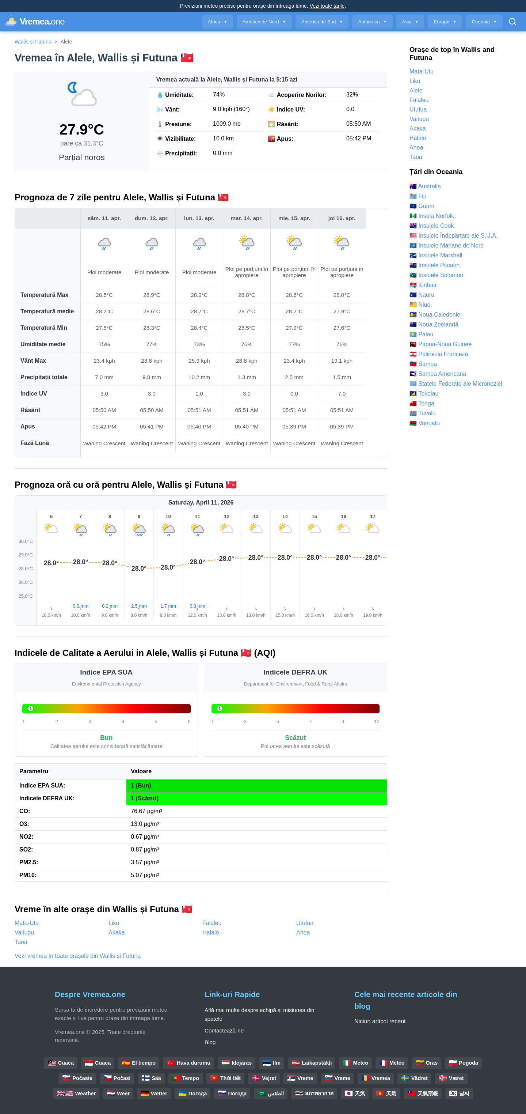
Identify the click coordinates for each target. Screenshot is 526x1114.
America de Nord (264, 21)
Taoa (21, 942)
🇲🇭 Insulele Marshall (435, 255)
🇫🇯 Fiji (417, 196)
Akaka (116, 932)
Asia (410, 21)
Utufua (304, 923)
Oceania (484, 21)
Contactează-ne (224, 1030)
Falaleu (211, 923)
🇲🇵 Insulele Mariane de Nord (446, 245)
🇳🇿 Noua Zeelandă (433, 324)
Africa (217, 21)
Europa (445, 21)
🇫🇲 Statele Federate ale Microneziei (455, 384)
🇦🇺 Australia (425, 186)
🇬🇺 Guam (421, 206)
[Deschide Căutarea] (512, 22)
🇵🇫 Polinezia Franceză (438, 354)
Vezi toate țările (327, 6)
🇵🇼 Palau (421, 334)
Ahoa (303, 932)
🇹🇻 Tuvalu (422, 413)
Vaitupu (24, 932)
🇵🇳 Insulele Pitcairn (434, 265)
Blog (210, 1042)
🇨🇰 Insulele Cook (431, 226)
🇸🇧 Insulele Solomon (436, 275)
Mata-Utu (27, 923)
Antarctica (372, 21)
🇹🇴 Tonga (421, 403)
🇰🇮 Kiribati (422, 285)
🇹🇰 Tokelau (423, 393)
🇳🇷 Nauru (421, 295)
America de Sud (322, 21)
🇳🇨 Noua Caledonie (434, 314)
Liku (113, 923)
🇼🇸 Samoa (423, 364)
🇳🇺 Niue (419, 305)
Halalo (210, 932)
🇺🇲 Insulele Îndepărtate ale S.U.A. (453, 236)
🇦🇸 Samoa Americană (437, 374)
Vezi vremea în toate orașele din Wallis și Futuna (78, 956)
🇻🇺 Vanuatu (424, 423)
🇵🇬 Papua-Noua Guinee (440, 344)
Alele (416, 90)
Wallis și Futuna (33, 42)
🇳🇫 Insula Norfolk (431, 216)
